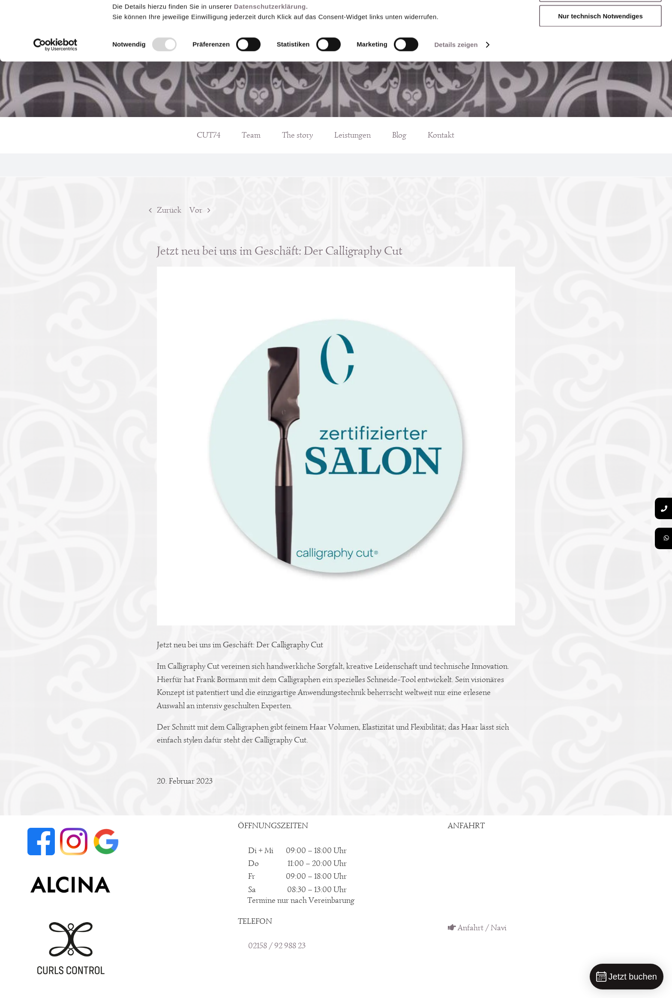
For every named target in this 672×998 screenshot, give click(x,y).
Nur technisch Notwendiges (600, 71)
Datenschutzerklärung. (271, 62)
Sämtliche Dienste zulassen (600, 21)
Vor (195, 210)
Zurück (169, 210)
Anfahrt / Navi (477, 928)
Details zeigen (455, 100)
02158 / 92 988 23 (277, 946)
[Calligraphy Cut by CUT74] (336, 446)
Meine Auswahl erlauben (600, 46)
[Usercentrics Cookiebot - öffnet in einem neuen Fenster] (55, 100)
